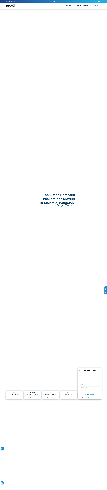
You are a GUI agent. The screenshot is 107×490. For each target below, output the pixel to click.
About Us (78, 5)
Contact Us (87, 5)
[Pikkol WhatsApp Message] (2, 482)
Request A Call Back (89, 394)
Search (96, 5)
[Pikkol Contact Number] (2, 448)
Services (68, 5)
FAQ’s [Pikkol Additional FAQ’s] (53, 1)
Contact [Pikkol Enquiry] (105, 290)
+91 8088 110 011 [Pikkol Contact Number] (10, 1)
